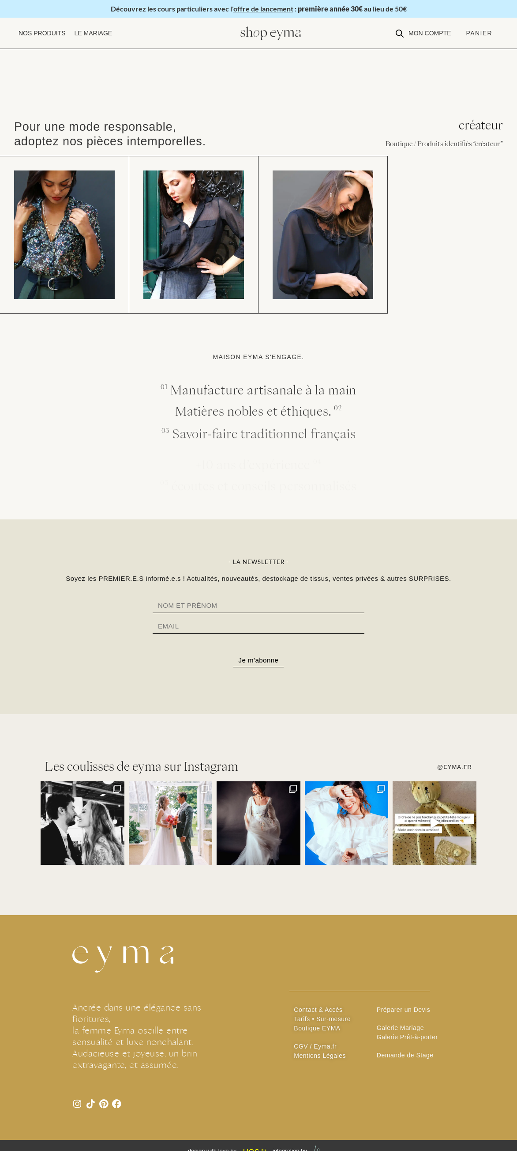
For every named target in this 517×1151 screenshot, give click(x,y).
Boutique (399, 143)
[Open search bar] (399, 33)
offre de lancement (263, 8)
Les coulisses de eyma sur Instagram (141, 772)
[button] (42, 33)
